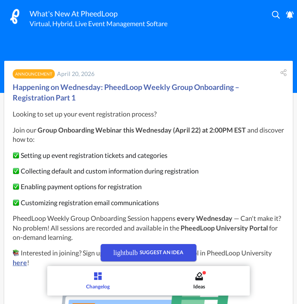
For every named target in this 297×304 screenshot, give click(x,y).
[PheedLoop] (14, 16)
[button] (276, 15)
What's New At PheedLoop (74, 13)
